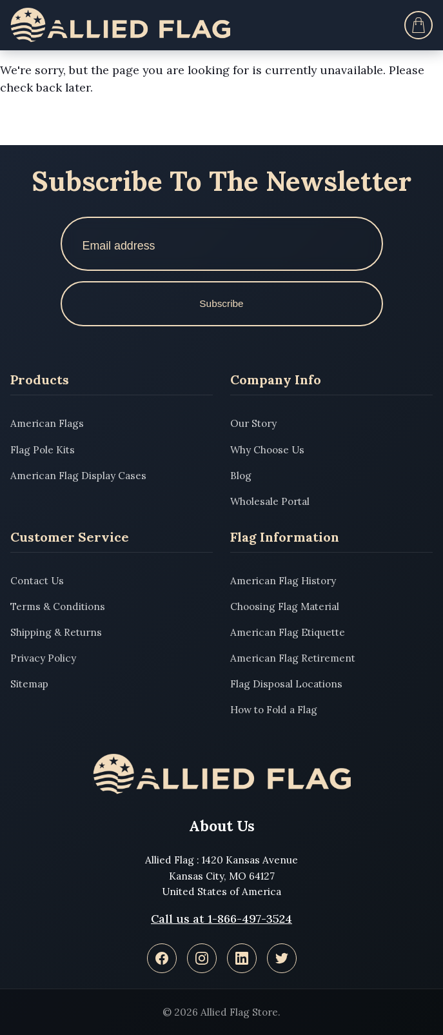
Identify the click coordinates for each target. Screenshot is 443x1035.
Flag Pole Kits (42, 450)
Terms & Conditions (57, 606)
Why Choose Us (267, 450)
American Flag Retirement (292, 658)
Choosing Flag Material (284, 606)
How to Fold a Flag (273, 710)
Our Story (253, 423)
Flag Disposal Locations (286, 684)
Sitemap (29, 684)
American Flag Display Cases (78, 475)
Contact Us (37, 581)
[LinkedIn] (242, 958)
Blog (240, 475)
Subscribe (221, 303)
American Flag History (283, 581)
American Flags (47, 423)
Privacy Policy (43, 658)
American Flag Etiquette (287, 632)
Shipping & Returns (56, 632)
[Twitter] (282, 958)
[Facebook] (162, 958)
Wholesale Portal (270, 501)
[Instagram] (202, 958)
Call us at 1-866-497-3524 (221, 918)
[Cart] (418, 25)
